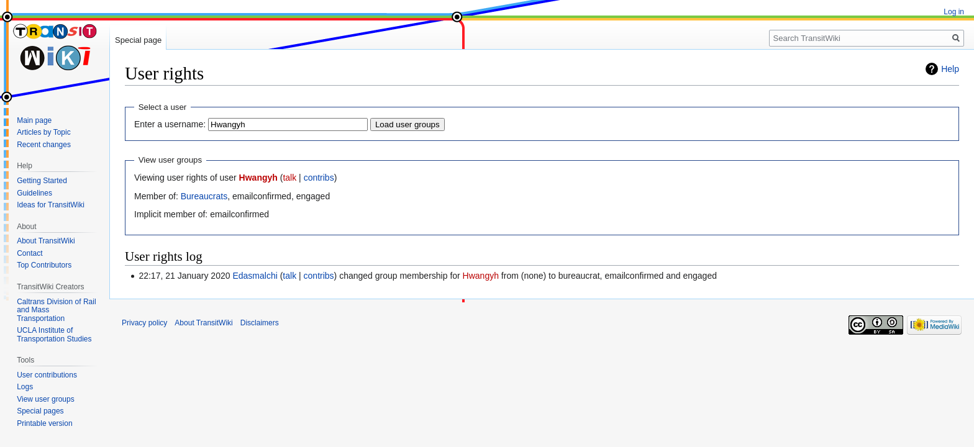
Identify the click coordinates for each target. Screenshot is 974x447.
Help (950, 69)
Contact (29, 253)
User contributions (47, 375)
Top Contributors (44, 265)
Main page (34, 120)
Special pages (40, 411)
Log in (954, 11)
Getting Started (42, 180)
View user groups (46, 399)
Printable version (44, 423)
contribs (319, 178)
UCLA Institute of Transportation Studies (54, 334)
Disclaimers (259, 322)
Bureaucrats (204, 196)
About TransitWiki (46, 241)
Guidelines (34, 193)
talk (289, 178)
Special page (138, 40)
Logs (25, 386)
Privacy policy (144, 322)
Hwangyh (258, 178)
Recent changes (44, 144)
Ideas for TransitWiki (50, 205)
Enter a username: (170, 124)
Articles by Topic (43, 132)
